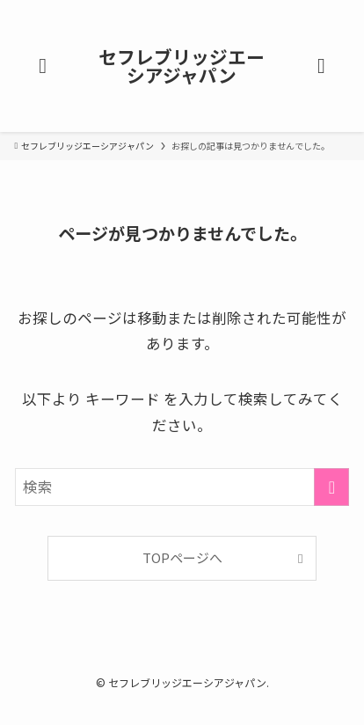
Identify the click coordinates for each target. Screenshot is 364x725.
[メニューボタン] (42, 66)
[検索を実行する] (331, 487)
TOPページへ (182, 557)
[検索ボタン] (321, 66)
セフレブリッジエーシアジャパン (181, 66)
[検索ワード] (182, 487)
